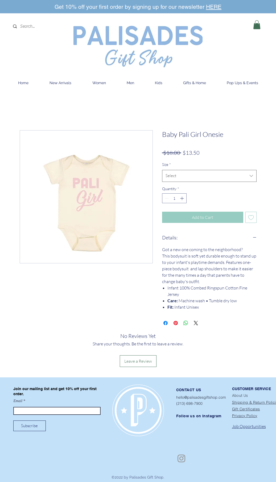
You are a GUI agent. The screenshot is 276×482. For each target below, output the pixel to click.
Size (166, 164)
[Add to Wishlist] (251, 217)
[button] (257, 24)
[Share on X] (196, 323)
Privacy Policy (244, 415)
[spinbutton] (174, 198)
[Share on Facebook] (165, 323)
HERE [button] (213, 6)
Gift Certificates (246, 409)
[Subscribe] (29, 425)
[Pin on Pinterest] (175, 323)
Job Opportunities (249, 426)
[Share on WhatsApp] (186, 323)
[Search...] (40, 26)
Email (18, 401)
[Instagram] (181, 458)
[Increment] (182, 198)
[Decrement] (166, 198)
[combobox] (209, 176)
